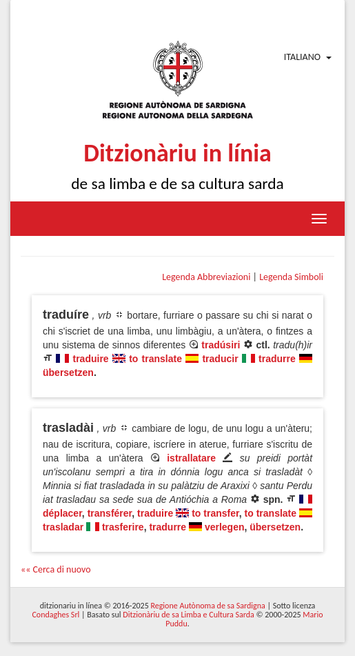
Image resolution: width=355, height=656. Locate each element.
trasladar (63, 527)
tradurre (277, 358)
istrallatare (191, 458)
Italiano (302, 57)
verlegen (225, 527)
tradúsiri (220, 344)
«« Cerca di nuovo (56, 569)
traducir (220, 358)
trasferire (123, 527)
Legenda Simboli (291, 277)
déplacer (62, 513)
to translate (155, 358)
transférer (110, 513)
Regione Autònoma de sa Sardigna (207, 605)
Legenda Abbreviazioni (206, 277)
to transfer (215, 513)
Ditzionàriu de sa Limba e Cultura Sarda (188, 614)
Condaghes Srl (55, 614)
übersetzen (68, 372)
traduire (91, 358)
